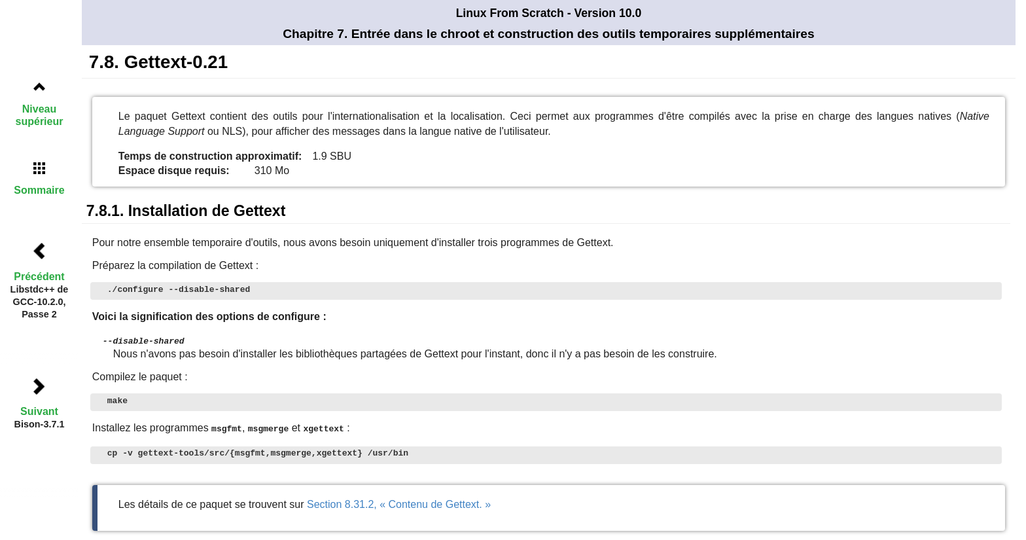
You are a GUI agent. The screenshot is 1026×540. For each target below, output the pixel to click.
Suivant (39, 411)
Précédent (39, 276)
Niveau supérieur (39, 115)
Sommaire (39, 190)
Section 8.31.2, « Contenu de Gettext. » (399, 503)
